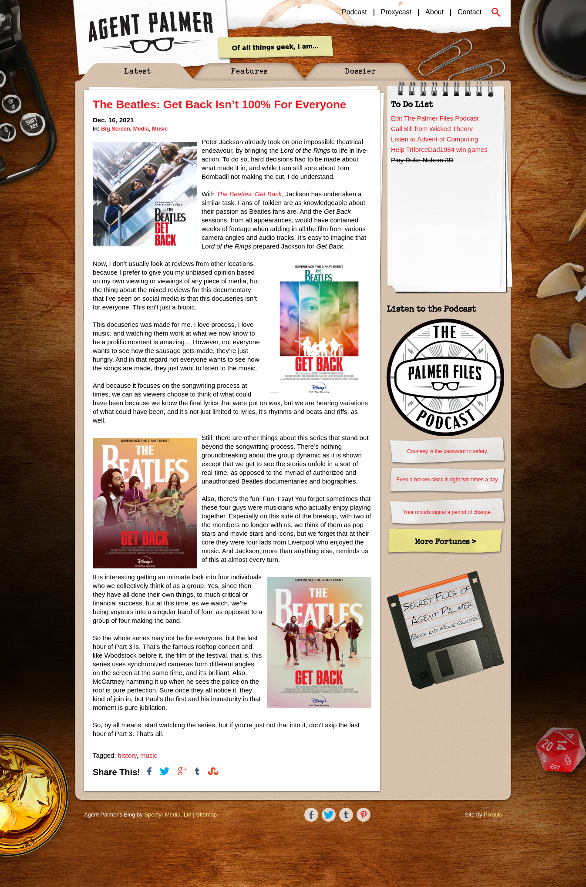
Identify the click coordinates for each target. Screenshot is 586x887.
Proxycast (396, 12)
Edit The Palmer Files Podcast (434, 118)
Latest (137, 70)
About (434, 12)
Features (249, 70)
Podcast (354, 12)
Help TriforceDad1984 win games (439, 149)
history (127, 755)
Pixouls (493, 814)
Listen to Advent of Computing (434, 139)
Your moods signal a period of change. (447, 512)
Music (160, 128)
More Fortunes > (445, 541)
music (148, 755)
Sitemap (206, 814)
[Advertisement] (445, 220)
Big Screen (115, 128)
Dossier (360, 70)
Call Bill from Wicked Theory (432, 128)
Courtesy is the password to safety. (447, 451)
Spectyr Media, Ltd (167, 814)
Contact (470, 12)
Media (141, 128)
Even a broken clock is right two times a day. (447, 480)
